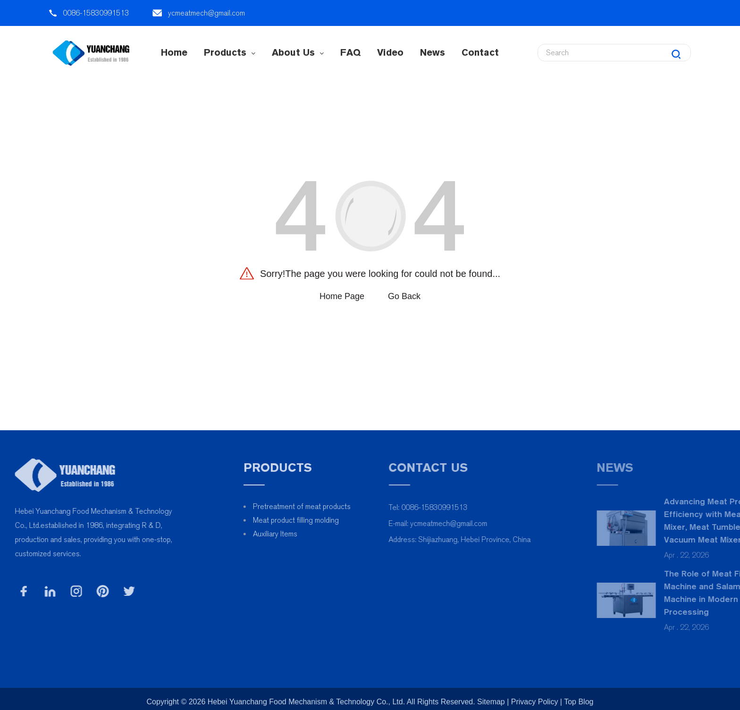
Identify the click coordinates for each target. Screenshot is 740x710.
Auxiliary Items (304, 533)
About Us (298, 52)
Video (390, 52)
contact (480, 52)
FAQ (350, 52)
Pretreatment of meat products (331, 506)
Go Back (404, 296)
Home (174, 52)
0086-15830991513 (96, 12)
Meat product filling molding (325, 520)
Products (229, 52)
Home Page (342, 296)
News (432, 52)
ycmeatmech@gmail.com (206, 12)
